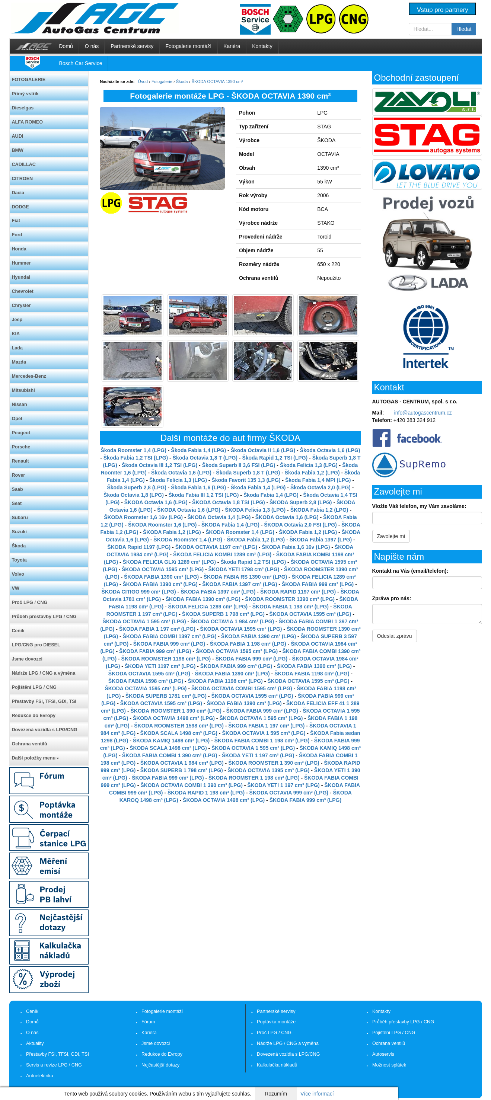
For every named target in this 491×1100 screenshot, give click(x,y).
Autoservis (383, 1054)
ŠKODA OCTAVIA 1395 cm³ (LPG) (268, 770)
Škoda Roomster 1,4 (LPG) (133, 450)
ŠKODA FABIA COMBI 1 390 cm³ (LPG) (169, 755)
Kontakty (262, 46)
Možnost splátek (389, 1065)
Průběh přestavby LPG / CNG (44, 616)
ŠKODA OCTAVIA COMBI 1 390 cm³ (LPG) (191, 785)
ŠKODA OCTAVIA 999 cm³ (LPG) (288, 793)
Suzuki (19, 531)
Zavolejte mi (391, 536)
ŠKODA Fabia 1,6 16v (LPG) (296, 547)
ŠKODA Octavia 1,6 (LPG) (156, 502)
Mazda (19, 362)
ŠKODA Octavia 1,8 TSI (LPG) (228, 502)
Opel (17, 418)
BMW (17, 150)
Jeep (17, 319)
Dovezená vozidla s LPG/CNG (44, 729)
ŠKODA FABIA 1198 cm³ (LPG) (311, 674)
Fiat (16, 220)
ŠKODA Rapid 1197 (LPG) (138, 547)
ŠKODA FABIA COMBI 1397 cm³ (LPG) (170, 636)
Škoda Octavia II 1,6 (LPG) (263, 450)
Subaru (20, 517)
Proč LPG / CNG (30, 602)
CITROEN (22, 178)
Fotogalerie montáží (188, 46)
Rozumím (276, 1094)
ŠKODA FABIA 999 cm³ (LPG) (318, 584)
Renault (20, 461)
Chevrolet (23, 291)
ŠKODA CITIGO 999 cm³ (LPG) (139, 592)
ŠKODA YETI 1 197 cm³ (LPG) (258, 755)
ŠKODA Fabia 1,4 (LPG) (230, 525)
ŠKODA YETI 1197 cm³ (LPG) (160, 666)
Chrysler (21, 305)
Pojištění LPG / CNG (34, 687)
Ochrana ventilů (29, 743)
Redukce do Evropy (34, 715)
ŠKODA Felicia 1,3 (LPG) (255, 510)
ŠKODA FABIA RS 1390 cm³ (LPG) (245, 577)
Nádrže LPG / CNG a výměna (44, 673)
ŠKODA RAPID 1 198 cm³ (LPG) (206, 793)
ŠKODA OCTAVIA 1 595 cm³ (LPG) (144, 621)
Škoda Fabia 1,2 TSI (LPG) (135, 458)
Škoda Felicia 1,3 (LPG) (309, 465)
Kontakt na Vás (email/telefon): (410, 571)
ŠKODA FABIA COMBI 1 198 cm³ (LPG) (262, 741)
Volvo (18, 574)
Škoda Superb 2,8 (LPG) (136, 487)
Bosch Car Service (80, 63)
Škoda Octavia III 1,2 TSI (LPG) (159, 465)
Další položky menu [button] (36, 758)
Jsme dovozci (27, 659)
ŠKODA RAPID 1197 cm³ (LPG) (298, 592)
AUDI (17, 136)
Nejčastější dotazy (160, 1065)
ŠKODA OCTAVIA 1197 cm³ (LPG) (216, 547)
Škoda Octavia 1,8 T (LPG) (205, 458)
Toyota (19, 560)
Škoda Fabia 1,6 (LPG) (198, 487)
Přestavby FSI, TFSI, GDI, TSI (44, 701)
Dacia (18, 192)
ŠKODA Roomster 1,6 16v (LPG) (143, 517)
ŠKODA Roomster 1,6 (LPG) (162, 525)
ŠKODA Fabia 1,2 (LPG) (319, 510)
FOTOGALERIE (29, 79)
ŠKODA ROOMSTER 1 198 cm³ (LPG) (254, 778)
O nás (92, 46)
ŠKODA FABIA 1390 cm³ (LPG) (161, 577)
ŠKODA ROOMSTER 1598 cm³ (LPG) (179, 726)
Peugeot (21, 432)
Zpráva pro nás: (391, 598)
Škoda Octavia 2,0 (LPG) (320, 487)
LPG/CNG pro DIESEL (36, 644)
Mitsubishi (23, 390)
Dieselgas (23, 108)
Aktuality (35, 1043)
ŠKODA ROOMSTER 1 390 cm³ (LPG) (175, 711)
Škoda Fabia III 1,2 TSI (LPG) (203, 495)
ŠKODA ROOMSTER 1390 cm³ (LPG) (290, 599)
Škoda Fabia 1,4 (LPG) (198, 450)
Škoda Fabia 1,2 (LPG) (312, 473)
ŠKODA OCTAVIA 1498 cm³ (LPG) (174, 718)
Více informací (317, 1094)
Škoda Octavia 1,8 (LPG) (133, 495)
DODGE (20, 207)
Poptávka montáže (276, 1021)
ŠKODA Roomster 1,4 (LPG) (239, 532)
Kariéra (231, 46)
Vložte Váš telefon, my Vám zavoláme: (419, 506)
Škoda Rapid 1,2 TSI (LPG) (274, 458)
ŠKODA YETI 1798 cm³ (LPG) (244, 569)
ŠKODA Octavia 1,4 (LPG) (219, 517)
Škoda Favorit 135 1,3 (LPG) (245, 480)
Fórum (148, 1021)
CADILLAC (24, 164)
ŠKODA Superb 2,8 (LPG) (301, 502)
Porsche (21, 447)
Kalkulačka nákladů (277, 1065)
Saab (17, 489)
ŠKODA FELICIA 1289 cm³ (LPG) (208, 607)
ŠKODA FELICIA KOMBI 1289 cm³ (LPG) (222, 554)
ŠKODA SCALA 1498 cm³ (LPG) (178, 733)
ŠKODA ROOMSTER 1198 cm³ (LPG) (166, 659)
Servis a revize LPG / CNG (54, 1065)
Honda (19, 249)
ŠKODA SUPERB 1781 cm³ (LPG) (166, 696)
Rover (18, 475)
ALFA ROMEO (27, 122)
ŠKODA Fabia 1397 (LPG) (321, 540)
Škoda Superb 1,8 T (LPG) (248, 473)
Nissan (19, 404)
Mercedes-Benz (29, 376)
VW (15, 588)
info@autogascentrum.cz (423, 413)
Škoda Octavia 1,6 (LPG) (330, 450)
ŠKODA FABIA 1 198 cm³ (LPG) (290, 607)
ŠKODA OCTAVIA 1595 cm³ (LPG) (163, 569)
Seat (17, 503)
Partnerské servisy (132, 46)
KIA (16, 333)
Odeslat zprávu (394, 636)
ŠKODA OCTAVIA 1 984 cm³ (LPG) (232, 621)
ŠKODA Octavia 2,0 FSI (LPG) (300, 525)
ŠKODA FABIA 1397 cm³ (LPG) (239, 584)
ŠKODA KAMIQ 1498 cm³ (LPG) (171, 741)
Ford (17, 234)
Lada (17, 348)
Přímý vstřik (25, 93)
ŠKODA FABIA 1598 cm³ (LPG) (145, 681)
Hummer (21, 263)
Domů (66, 46)
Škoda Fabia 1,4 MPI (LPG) (318, 480)
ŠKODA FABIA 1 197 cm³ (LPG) (157, 629)
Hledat (463, 29)
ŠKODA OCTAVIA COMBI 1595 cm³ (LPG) (241, 688)
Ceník (18, 630)
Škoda (19, 546)
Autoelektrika (39, 1075)
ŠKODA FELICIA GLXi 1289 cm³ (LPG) (169, 562)
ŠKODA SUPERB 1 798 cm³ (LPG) (223, 614)
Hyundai (21, 277)
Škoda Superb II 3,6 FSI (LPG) (238, 465)
